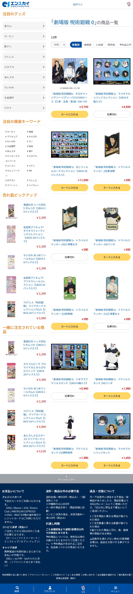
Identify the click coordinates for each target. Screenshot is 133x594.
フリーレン (12, 185)
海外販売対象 (124, 574)
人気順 (99, 44)
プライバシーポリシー (39, 574)
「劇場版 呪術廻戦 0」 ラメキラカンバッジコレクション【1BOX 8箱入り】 (111, 97)
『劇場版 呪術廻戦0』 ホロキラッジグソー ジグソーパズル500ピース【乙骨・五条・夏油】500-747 (69, 97)
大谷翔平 (11, 146)
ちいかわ (11, 141)
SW (30, 170)
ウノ (31, 141)
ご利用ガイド (59, 574)
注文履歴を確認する (106, 574)
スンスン (11, 165)
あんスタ (11, 151)
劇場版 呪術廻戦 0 (74, 22)
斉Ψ (31, 151)
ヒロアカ (33, 155)
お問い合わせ (88, 574)
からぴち (33, 136)
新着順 (75, 44)
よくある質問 (74, 574)
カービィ (11, 131)
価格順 (87, 44)
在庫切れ (112, 114)
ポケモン (11, 180)
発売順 (111, 44)
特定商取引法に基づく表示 (14, 574)
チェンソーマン (12, 173)
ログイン (78, 4)
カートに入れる (69, 114)
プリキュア (12, 136)
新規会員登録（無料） (66, 578)
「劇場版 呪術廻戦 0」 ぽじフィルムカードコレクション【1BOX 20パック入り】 (69, 170)
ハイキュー (34, 185)
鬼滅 (31, 131)
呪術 (31, 146)
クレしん (33, 180)
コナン (32, 165)
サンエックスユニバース (12, 158)
